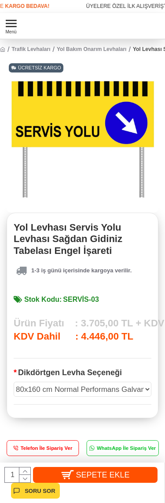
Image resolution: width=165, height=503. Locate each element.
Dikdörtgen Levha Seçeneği (70, 372)
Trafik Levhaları (30, 49)
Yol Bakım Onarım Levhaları (92, 49)
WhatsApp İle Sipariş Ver (125, 448)
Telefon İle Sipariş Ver (47, 448)
